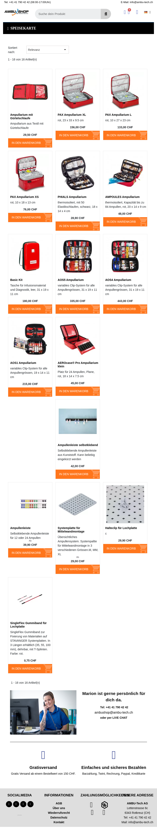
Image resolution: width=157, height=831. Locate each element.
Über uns (59, 808)
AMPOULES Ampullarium (122, 197)
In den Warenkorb (26, 142)
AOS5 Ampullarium (71, 280)
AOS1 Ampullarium (23, 362)
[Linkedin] (30, 804)
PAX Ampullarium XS (24, 197)
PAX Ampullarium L (118, 114)
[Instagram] (23, 804)
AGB (59, 803)
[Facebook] (9, 804)
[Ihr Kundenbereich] (125, 12)
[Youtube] (16, 804)
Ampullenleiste (20, 528)
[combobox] (65, 14)
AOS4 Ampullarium (118, 280)
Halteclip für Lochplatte (121, 528)
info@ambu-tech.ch (140, 822)
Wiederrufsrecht (59, 812)
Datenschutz (58, 817)
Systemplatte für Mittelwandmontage (71, 529)
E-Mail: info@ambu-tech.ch (137, 2)
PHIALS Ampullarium (72, 197)
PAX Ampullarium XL (72, 114)
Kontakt (59, 822)
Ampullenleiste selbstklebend (78, 445)
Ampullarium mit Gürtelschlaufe (21, 116)
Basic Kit (16, 280)
